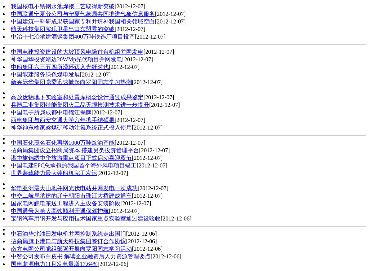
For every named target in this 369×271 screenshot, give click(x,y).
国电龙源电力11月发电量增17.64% (54, 264)
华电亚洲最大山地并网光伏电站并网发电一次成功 (74, 188)
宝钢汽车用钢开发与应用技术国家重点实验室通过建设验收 (86, 218)
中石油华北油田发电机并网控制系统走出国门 (68, 234)
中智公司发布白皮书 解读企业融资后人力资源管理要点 (81, 256)
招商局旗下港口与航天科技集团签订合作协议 (68, 241)
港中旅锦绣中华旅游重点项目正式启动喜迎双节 (71, 158)
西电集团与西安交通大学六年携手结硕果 (63, 120)
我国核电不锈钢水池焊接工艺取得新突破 (63, 6)
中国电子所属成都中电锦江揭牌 (51, 112)
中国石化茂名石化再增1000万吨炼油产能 (63, 143)
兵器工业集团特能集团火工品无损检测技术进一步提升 (80, 105)
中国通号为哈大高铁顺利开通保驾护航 (60, 211)
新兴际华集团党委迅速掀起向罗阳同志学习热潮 (71, 82)
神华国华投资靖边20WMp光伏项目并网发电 (66, 59)
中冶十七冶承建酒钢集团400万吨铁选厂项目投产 (73, 37)
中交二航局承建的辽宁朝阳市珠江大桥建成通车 (71, 196)
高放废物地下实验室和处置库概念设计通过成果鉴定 (77, 97)
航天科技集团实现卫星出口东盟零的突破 (63, 29)
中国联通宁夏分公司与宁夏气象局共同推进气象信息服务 (83, 14)
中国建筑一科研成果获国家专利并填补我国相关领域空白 (83, 21)
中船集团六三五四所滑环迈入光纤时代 (60, 67)
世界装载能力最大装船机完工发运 (54, 173)
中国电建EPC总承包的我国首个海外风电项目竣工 (74, 165)
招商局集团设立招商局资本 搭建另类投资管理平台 (75, 150)
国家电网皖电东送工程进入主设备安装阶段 (65, 203)
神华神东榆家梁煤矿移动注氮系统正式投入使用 (71, 127)
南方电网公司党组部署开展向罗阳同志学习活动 (71, 249)
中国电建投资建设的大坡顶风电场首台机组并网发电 (77, 52)
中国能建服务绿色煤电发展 (45, 74)
